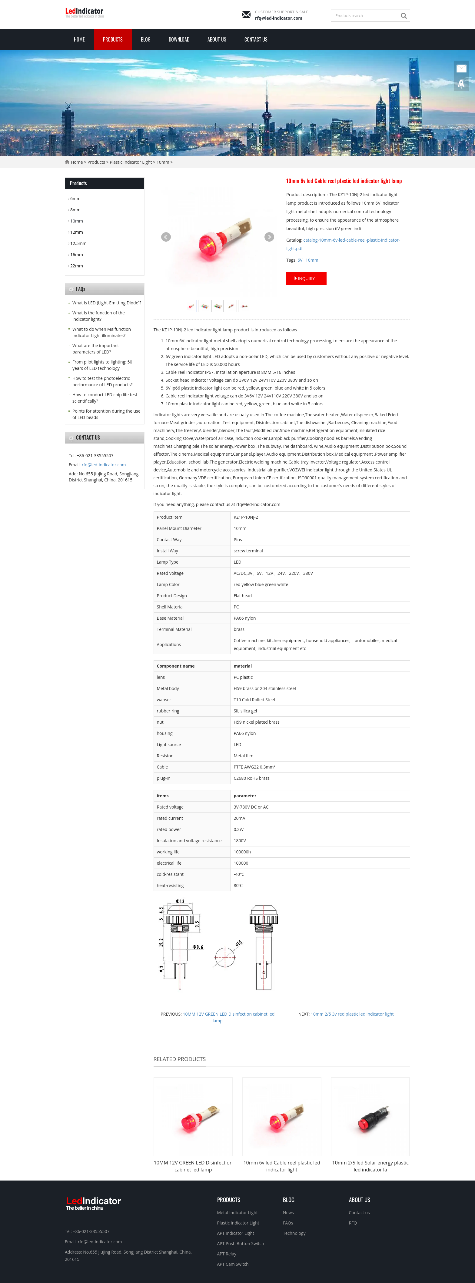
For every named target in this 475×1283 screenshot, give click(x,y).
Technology (294, 1233)
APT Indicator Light (235, 1233)
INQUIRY (304, 278)
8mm (75, 210)
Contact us (255, 39)
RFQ (353, 1223)
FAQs (288, 1223)
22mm (76, 266)
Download (179, 39)
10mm (163, 162)
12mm (76, 232)
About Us (217, 39)
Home (79, 39)
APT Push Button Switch (240, 1243)
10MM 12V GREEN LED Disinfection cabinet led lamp (193, 1166)
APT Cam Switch (233, 1264)
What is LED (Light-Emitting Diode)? (106, 303)
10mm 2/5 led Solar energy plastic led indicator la (370, 1166)
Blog (146, 39)
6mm (75, 198)
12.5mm (78, 243)
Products (113, 39)
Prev (166, 237)
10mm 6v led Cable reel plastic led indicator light (281, 1166)
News (288, 1212)
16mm (76, 254)
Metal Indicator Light (237, 1212)
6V (299, 260)
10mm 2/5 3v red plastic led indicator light (352, 1014)
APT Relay (226, 1254)
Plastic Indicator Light (131, 162)
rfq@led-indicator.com (278, 18)
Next (269, 237)
